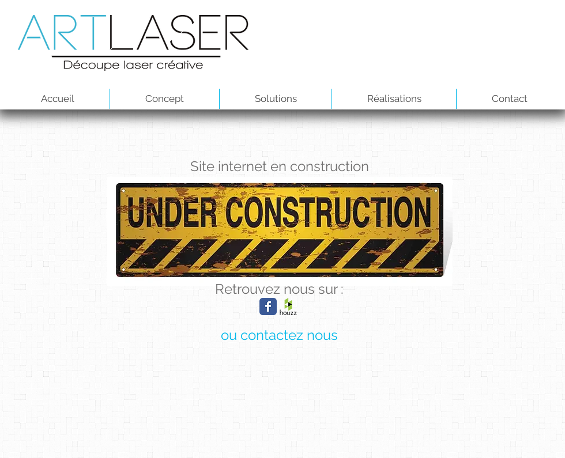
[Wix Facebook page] (268, 306)
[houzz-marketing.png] (288, 306)
